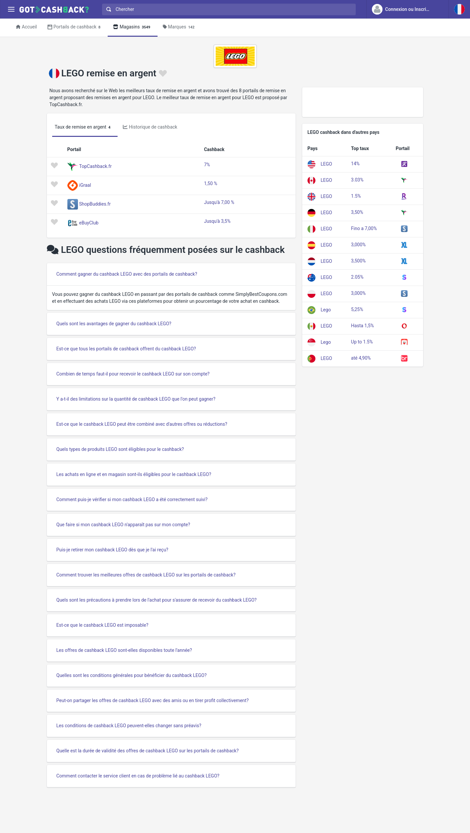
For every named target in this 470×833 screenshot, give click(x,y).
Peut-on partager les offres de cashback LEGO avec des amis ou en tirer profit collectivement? (152, 700)
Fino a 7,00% (364, 228)
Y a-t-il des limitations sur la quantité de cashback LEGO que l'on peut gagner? (136, 399)
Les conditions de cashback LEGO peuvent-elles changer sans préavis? (128, 725)
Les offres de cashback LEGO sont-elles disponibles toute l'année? (124, 650)
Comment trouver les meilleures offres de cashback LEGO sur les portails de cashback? (146, 574)
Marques (180, 27)
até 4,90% (361, 358)
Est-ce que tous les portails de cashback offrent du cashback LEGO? (126, 348)
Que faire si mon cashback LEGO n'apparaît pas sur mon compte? (123, 524)
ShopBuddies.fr (95, 203)
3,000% (358, 244)
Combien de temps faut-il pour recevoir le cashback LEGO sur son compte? (133, 374)
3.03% (357, 179)
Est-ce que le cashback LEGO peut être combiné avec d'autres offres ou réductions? (141, 424)
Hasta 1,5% (362, 325)
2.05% (357, 277)
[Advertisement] (362, 102)
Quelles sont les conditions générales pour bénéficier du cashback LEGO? (131, 675)
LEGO (326, 163)
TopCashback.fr (95, 166)
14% (355, 163)
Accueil (26, 26)
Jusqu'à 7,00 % (219, 202)
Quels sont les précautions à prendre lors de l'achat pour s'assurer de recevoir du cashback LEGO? (156, 600)
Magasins (132, 27)
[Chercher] (231, 9)
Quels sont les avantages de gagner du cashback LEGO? (113, 323)
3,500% (358, 260)
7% (207, 164)
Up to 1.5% (362, 341)
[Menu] (11, 9)
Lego (326, 309)
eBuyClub (89, 222)
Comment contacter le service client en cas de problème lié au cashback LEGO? (138, 775)
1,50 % (210, 183)
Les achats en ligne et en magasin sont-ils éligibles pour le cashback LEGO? (133, 474)
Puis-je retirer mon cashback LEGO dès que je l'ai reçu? (112, 549)
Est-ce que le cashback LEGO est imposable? (102, 625)
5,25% (357, 309)
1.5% (356, 196)
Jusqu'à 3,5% (217, 221)
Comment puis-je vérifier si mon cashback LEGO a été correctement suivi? (132, 499)
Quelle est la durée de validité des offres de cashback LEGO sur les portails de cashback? (147, 750)
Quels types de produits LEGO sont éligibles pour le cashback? (120, 449)
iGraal (85, 184)
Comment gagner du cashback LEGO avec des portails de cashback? (126, 274)
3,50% (357, 212)
